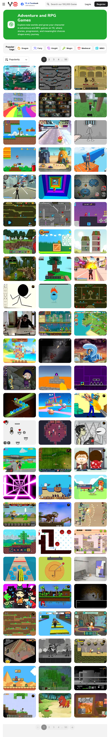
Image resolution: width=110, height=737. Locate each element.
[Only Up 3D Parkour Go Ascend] (90, 159)
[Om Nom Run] (55, 132)
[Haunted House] (19, 651)
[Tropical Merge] (90, 323)
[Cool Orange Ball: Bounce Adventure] (55, 241)
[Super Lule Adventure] (19, 159)
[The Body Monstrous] (90, 596)
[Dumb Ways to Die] (55, 296)
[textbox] (16, 60)
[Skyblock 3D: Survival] (55, 268)
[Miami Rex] (55, 514)
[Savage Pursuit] (90, 651)
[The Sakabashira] (55, 432)
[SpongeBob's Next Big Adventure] (55, 159)
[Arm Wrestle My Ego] (19, 323)
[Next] (102, 47)
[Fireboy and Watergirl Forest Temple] (90, 296)
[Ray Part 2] (90, 460)
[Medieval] (84, 48)
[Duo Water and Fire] (90, 214)
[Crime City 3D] (19, 187)
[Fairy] (38, 48)
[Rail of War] (55, 460)
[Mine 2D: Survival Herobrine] (19, 541)
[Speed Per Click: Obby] (55, 623)
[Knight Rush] (19, 405)
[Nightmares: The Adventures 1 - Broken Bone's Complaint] (19, 378)
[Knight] (52, 48)
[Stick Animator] (19, 296)
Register (101, 4)
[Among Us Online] (90, 187)
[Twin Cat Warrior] (19, 623)
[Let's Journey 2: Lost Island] (19, 514)
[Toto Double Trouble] (90, 541)
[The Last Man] (55, 350)
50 (65, 59)
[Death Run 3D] (19, 487)
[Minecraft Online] (55, 678)
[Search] (47, 4)
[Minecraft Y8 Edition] (19, 705)
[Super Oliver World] (19, 132)
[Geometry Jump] (90, 378)
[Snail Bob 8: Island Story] (55, 323)
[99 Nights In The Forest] (90, 105)
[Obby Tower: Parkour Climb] (55, 187)
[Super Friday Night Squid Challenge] (19, 596)
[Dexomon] (90, 487)
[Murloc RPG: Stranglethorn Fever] (19, 268)
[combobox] (16, 59)
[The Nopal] (19, 432)
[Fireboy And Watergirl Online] (19, 214)
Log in (88, 4)
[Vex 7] (55, 541)
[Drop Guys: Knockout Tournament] (55, 405)
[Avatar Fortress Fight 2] (90, 350)
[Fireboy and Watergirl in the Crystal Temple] (55, 78)
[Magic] (67, 48)
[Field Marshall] (90, 514)
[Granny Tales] (90, 705)
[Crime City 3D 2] (90, 268)
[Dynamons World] (55, 705)
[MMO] (100, 48)
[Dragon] (23, 48)
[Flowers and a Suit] (55, 651)
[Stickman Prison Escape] (90, 132)
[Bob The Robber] (55, 105)
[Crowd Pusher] (19, 569)
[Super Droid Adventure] (19, 678)
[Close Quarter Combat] (90, 678)
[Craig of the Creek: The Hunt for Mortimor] (90, 623)
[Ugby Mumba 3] (55, 487)
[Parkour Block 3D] (55, 378)
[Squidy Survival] (55, 569)
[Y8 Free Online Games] (13, 4)
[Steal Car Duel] (19, 460)
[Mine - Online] (19, 241)
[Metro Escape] (90, 569)
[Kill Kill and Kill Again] (90, 405)
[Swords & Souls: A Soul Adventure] (90, 78)
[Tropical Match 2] (19, 350)
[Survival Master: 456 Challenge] (19, 105)
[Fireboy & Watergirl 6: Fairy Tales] (55, 214)
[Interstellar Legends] (19, 78)
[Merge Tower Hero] (90, 241)
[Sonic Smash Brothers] (55, 596)
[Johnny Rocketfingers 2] (90, 432)
